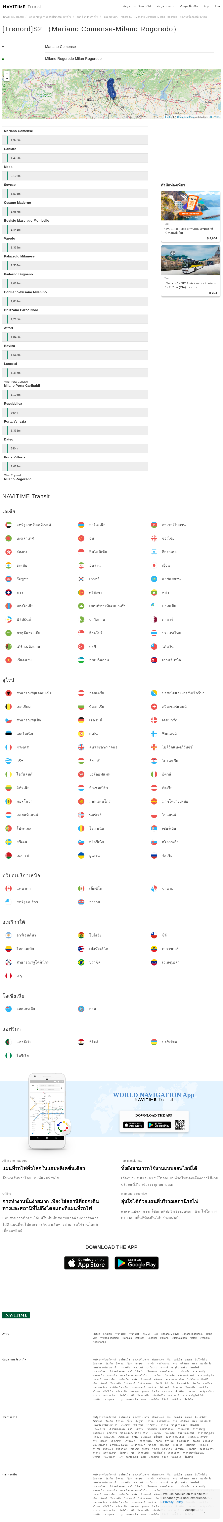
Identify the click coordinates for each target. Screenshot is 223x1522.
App (206, 6)
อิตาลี (159, 1383)
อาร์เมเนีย (124, 1359)
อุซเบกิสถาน (167, 1371)
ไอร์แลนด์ (129, 1383)
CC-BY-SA (214, 117)
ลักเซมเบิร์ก (183, 1383)
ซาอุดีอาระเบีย (179, 1367)
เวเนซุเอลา (110, 1399)
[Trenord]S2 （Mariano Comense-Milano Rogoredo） (91, 29)
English (107, 1334)
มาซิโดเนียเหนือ (119, 1387)
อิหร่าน (120, 1363)
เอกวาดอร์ (173, 1395)
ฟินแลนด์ (146, 1379)
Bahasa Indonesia (192, 1334)
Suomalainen (179, 1338)
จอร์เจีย (178, 1359)
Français (127, 1338)
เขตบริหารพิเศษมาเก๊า (105, 1367)
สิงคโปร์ (194, 1367)
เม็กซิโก (179, 1391)
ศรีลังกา (184, 1363)
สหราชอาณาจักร (174, 1379)
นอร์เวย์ (152, 1387)
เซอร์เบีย (203, 1387)
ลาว (175, 1363)
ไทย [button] (217, 6)
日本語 (96, 1334)
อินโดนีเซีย (201, 1359)
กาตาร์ (164, 1367)
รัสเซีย (155, 1391)
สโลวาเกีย (121, 1391)
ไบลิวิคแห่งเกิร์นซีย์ (197, 1379)
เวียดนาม (152, 1371)
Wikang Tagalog (109, 1338)
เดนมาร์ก (109, 1379)
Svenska (205, 1338)
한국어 (146, 1334)
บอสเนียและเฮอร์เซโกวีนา (134, 1375)
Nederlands (99, 1342)
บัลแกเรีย (170, 1375)
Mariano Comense (60, 47)
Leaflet (169, 117)
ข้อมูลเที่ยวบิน (189, 6)
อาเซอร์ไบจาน (141, 1359)
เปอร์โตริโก (159, 1395)
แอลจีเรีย (154, 1399)
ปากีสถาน (152, 1367)
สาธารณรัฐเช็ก (206, 1375)
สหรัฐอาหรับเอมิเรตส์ (104, 1359)
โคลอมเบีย (143, 1395)
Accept (190, 1509)
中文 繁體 (120, 1334)
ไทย (155, 1334)
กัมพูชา (139, 1363)
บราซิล (96, 1399)
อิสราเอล (97, 1363)
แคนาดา (167, 1391)
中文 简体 (134, 1334)
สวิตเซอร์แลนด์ (186, 1375)
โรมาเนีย (191, 1387)
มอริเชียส (176, 1399)
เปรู (121, 1399)
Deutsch (140, 1338)
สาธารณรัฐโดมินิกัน (193, 1395)
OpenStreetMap (185, 117)
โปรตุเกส (178, 1387)
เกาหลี (150, 1363)
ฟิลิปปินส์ (138, 1367)
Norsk (193, 1338)
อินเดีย (109, 1363)
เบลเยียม (156, 1375)
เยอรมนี (97, 1379)
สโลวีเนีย (108, 1391)
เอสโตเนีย (123, 1379)
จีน (168, 1359)
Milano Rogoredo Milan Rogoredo (73, 59)
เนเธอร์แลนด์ (138, 1387)
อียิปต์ (165, 1399)
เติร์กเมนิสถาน (117, 1371)
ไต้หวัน (139, 1371)
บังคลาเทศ (158, 1359)
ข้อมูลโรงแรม (166, 6)
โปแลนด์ (164, 1387)
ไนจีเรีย (189, 1399)
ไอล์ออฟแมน (145, 1383)
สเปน (135, 1379)
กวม (143, 1399)
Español (152, 1338)
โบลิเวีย (124, 1395)
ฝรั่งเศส (158, 1379)
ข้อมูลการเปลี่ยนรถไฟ (137, 6)
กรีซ (95, 1383)
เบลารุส (134, 1391)
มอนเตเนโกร (100, 1387)
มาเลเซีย (125, 1367)
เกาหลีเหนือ (183, 1371)
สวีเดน (96, 1391)
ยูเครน (145, 1391)
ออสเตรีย (112, 1375)
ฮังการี (104, 1383)
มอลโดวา (208, 1383)
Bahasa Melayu (170, 1334)
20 (113, 94)
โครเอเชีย (116, 1383)
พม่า (194, 1363)
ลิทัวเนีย (169, 1383)
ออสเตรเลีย (132, 1399)
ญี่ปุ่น (129, 1363)
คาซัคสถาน (163, 1363)
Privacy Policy (173, 1501)
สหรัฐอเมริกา (207, 1391)
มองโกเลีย (205, 1363)
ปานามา (191, 1391)
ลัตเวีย (196, 1383)
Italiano (164, 1338)
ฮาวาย (96, 1395)
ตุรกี (130, 1371)
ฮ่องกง (188, 1359)
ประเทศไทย (99, 1371)
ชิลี (132, 1395)
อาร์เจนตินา (110, 1395)
